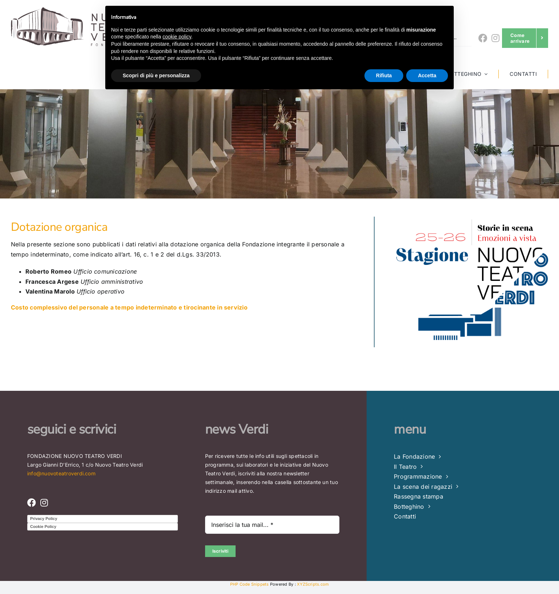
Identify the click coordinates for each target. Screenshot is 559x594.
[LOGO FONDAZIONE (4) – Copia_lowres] (75, 10)
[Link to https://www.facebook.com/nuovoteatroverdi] (483, 38)
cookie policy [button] (177, 37)
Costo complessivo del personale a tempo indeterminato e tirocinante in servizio (129, 307)
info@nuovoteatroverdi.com (61, 473)
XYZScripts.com (313, 584)
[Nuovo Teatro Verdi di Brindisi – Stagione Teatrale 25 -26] (472, 219)
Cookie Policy (43, 526)
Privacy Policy (43, 518)
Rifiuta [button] (384, 75)
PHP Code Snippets (249, 584)
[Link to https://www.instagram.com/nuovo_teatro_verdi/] (495, 38)
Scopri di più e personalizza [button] (156, 75)
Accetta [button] (427, 75)
